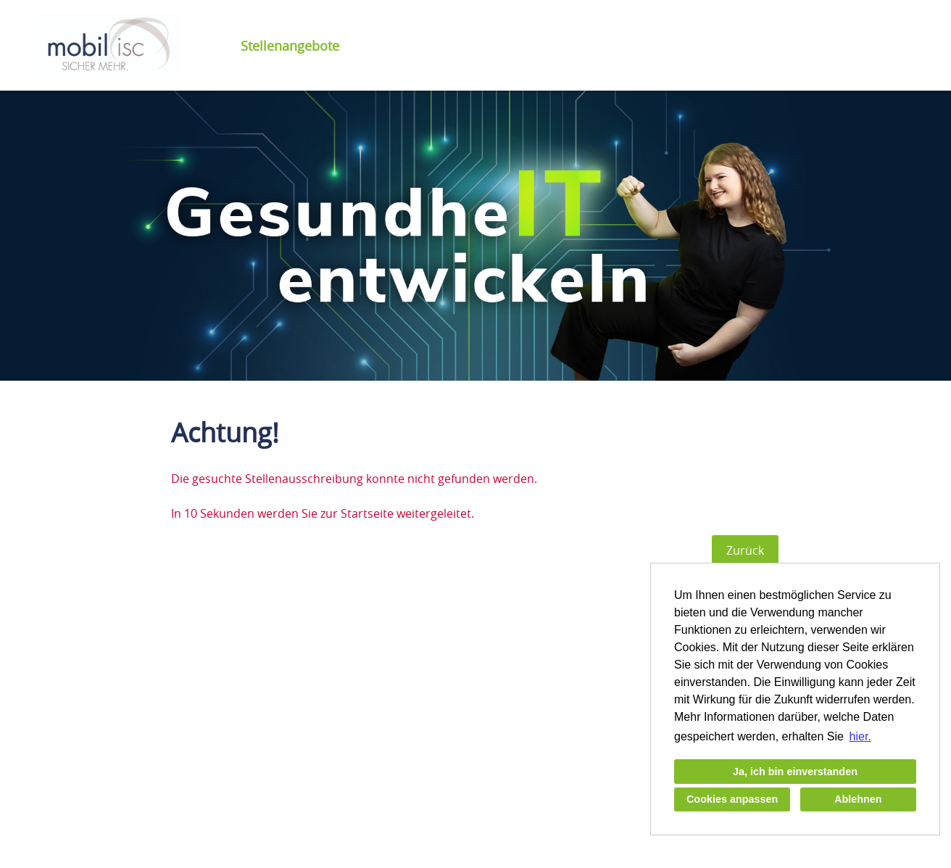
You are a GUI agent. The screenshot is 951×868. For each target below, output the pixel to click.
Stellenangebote (290, 45)
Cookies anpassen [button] (732, 799)
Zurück (745, 550)
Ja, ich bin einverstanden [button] (795, 771)
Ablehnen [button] (858, 799)
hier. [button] (860, 736)
